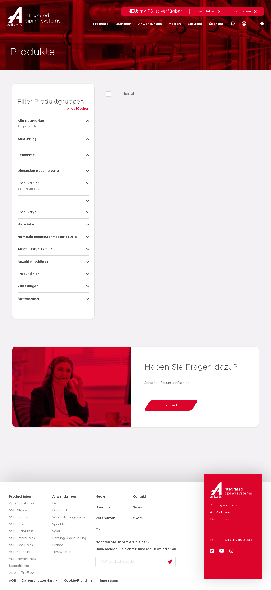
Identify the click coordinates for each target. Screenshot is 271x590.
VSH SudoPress (21, 531)
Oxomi (138, 518)
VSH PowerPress (22, 559)
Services (195, 24)
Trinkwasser (61, 552)
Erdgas (57, 545)
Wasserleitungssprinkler (71, 517)
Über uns (216, 24)
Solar (56, 531)
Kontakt (139, 496)
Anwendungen (150, 24)
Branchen (123, 24)
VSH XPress (18, 510)
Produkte (101, 24)
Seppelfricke (19, 565)
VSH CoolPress (21, 545)
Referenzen (105, 518)
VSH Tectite (18, 517)
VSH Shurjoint (20, 552)
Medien (175, 24)
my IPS (101, 529)
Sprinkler (59, 524)
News (137, 507)
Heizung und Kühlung (69, 538)
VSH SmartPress (22, 538)
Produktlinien (20, 496)
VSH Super (17, 524)
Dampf (57, 503)
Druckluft (60, 510)
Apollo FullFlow (22, 503)
